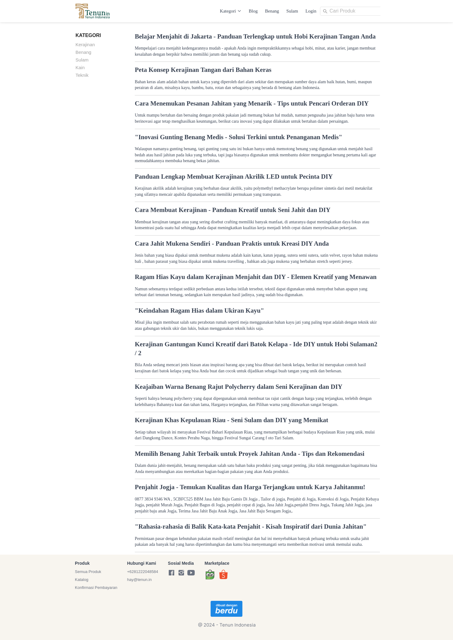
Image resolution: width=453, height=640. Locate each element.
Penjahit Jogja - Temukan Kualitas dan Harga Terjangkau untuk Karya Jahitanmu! (250, 487)
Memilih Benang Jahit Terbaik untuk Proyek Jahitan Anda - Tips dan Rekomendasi (249, 453)
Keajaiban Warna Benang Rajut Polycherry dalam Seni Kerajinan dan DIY (238, 386)
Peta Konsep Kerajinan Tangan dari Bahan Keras (203, 69)
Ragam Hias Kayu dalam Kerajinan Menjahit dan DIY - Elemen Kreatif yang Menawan (256, 277)
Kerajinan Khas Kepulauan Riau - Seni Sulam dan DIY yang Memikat (231, 420)
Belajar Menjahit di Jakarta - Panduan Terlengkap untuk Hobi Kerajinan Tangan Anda (255, 36)
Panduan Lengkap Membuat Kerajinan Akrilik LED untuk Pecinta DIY (234, 176)
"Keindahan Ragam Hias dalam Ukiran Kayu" (199, 310)
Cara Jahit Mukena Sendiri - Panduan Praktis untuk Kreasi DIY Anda (232, 243)
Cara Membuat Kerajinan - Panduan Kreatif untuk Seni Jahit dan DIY (232, 210)
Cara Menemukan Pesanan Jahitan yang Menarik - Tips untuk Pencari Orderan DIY (252, 103)
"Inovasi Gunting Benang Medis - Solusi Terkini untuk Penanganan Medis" (238, 137)
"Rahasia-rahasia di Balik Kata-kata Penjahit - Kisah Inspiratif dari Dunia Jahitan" (250, 526)
